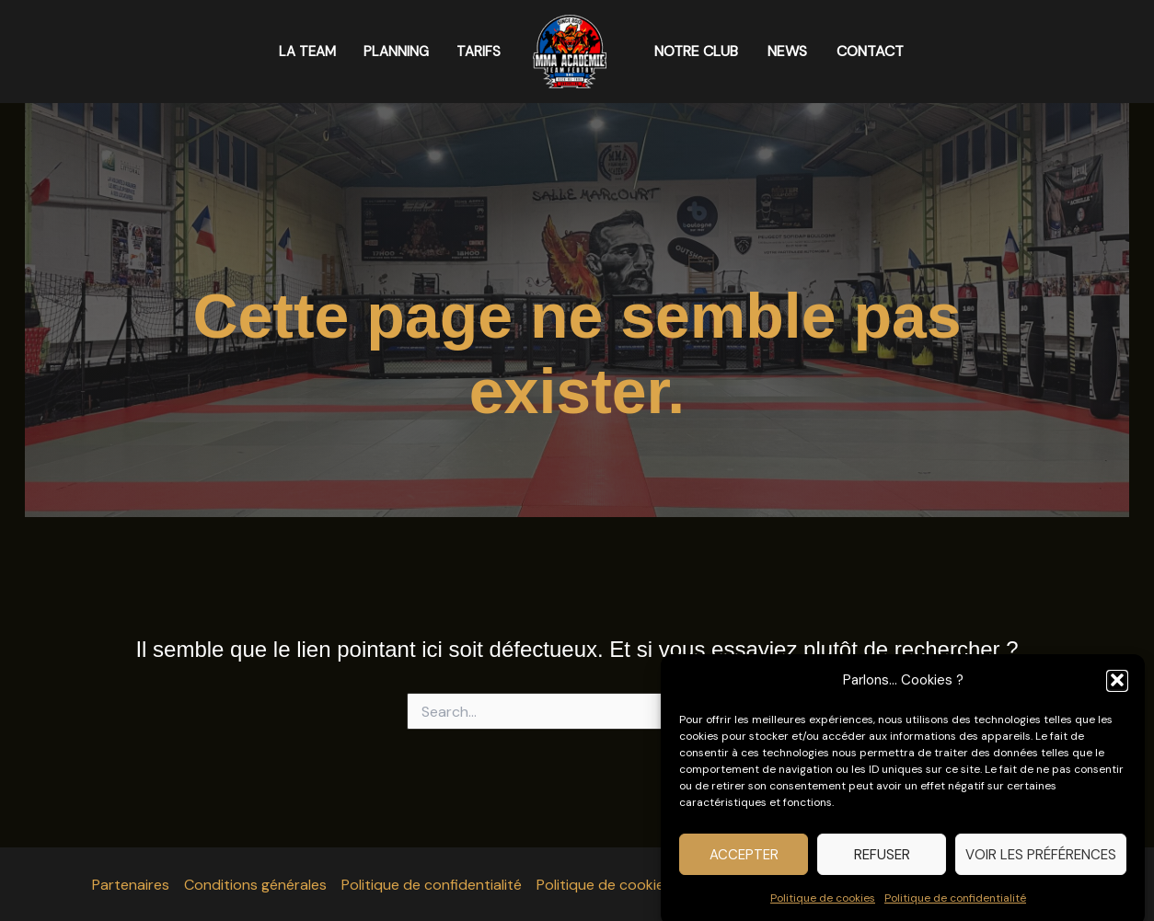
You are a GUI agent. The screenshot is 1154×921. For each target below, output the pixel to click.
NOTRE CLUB (696, 51)
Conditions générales (255, 884)
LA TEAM (307, 51)
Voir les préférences (1040, 868)
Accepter (744, 868)
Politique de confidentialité (955, 912)
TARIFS (478, 51)
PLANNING (396, 51)
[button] (1117, 694)
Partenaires (130, 884)
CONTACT (870, 51)
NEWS (787, 51)
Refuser (882, 868)
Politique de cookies (822, 912)
